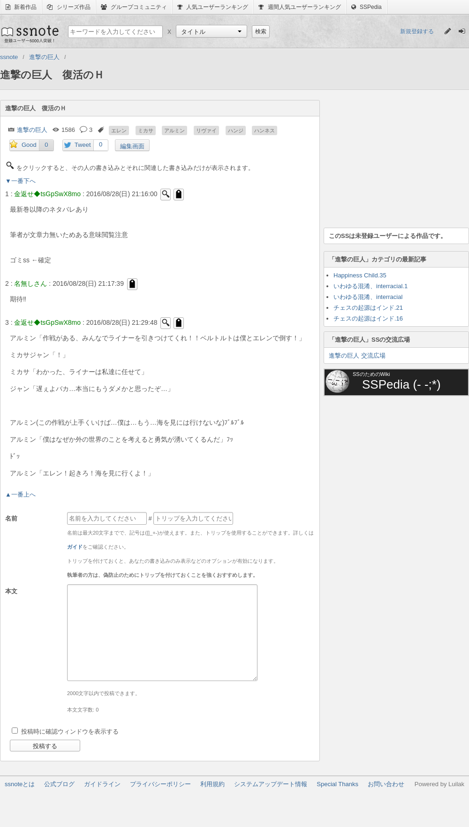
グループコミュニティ (134, 7)
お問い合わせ (386, 784)
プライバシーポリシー (160, 784)
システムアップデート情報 (270, 784)
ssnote (29, 33)
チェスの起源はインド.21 (368, 307)
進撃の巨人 (32, 129)
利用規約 (212, 784)
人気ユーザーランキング (212, 7)
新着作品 (21, 7)
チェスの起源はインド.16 (368, 318)
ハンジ (235, 130)
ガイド (75, 547)
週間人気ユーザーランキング (299, 7)
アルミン (174, 130)
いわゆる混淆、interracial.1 (370, 286)
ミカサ (145, 130)
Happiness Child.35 (359, 275)
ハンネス (264, 130)
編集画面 (132, 146)
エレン (119, 130)
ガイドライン (102, 784)
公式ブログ (59, 784)
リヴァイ (206, 130)
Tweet (83, 144)
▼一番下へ (20, 180)
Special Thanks (337, 784)
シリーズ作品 (68, 7)
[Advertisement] (394, 158)
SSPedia (366, 7)
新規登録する (417, 31)
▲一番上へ (20, 494)
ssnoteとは (20, 784)
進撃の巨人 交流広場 (357, 355)
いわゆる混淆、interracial (367, 296)
